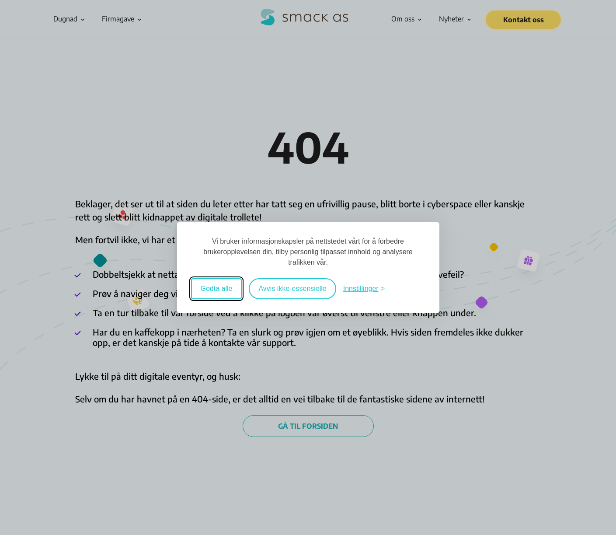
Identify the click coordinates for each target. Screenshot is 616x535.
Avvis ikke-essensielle (292, 288)
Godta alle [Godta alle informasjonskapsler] (217, 288)
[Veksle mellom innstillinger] (364, 289)
